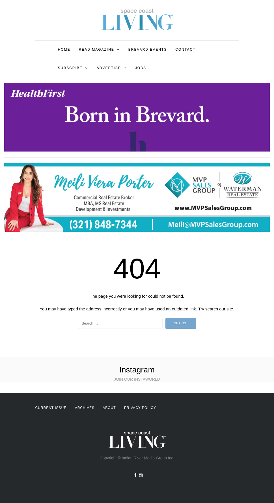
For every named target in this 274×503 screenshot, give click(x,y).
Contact (185, 50)
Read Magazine (96, 50)
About (109, 408)
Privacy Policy (140, 408)
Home (64, 50)
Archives (84, 408)
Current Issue (51, 408)
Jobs (140, 68)
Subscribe (70, 68)
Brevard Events (147, 50)
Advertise (109, 68)
